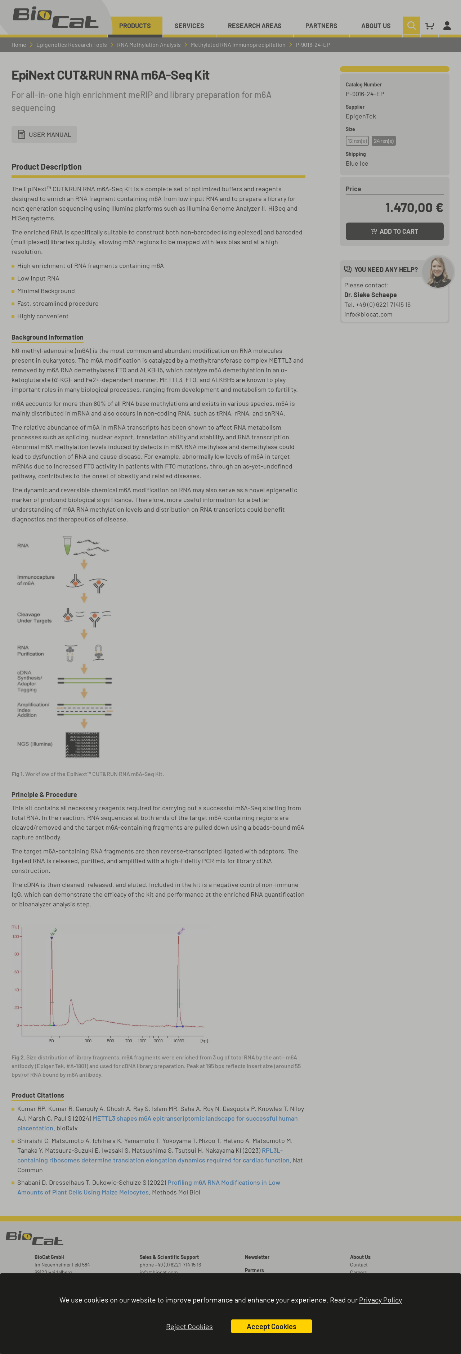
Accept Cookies (271, 1326)
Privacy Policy (380, 1299)
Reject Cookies (189, 1326)
